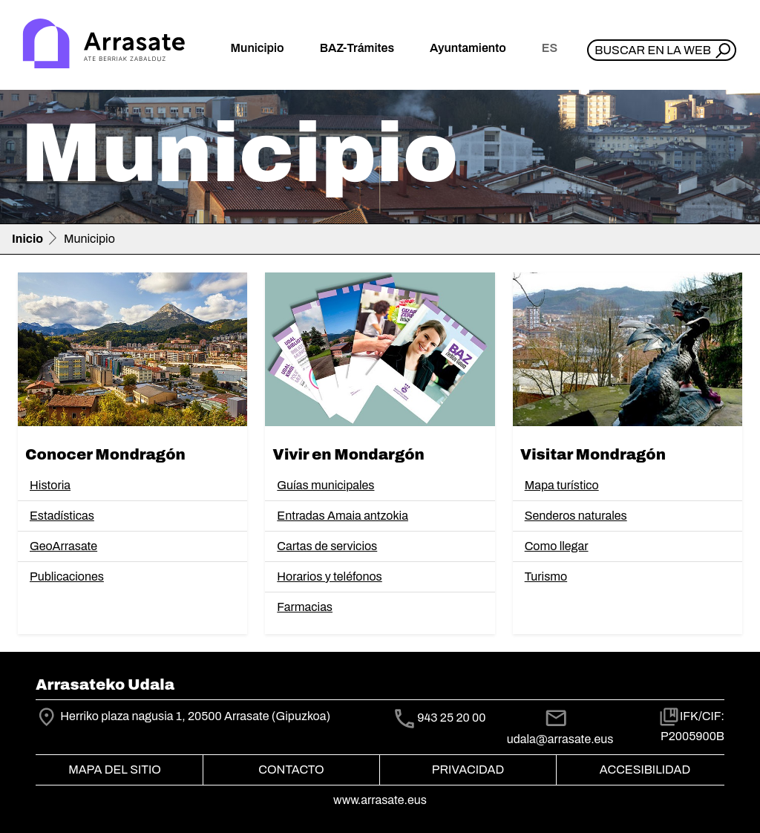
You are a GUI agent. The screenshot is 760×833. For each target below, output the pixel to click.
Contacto (291, 769)
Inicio (27, 238)
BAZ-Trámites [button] (357, 48)
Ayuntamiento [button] (468, 48)
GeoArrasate (63, 546)
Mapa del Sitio (114, 769)
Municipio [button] (257, 48)
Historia (50, 485)
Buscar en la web (652, 50)
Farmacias (304, 607)
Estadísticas (62, 515)
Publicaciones (67, 576)
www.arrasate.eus (380, 800)
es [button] (549, 48)
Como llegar (557, 546)
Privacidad (468, 769)
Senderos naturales (576, 515)
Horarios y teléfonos (329, 576)
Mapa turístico (562, 485)
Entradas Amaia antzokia (342, 515)
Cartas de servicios (327, 546)
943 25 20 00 (451, 717)
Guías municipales (325, 485)
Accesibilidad (645, 769)
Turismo (546, 576)
